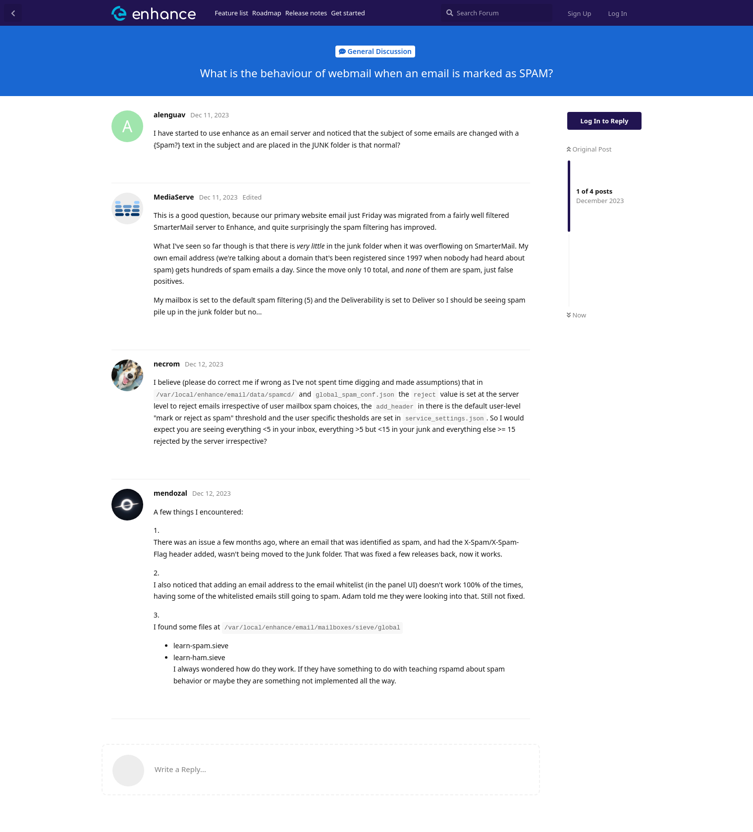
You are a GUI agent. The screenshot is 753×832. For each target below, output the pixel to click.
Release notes (306, 12)
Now (576, 315)
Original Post (589, 149)
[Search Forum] (496, 13)
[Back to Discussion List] (13, 13)
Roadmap (266, 12)
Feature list (232, 12)
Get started (348, 12)
